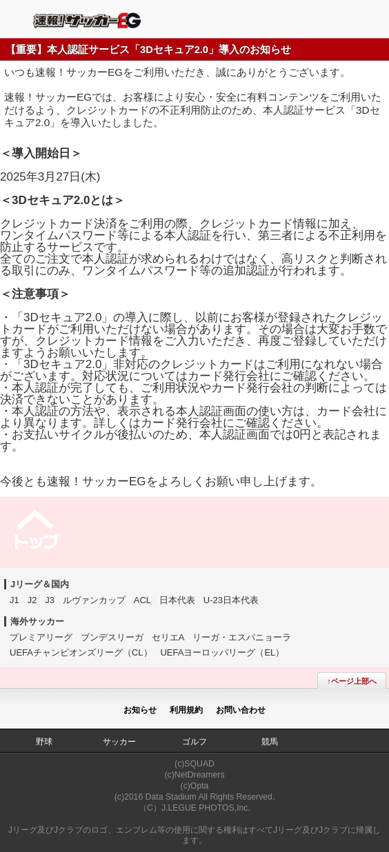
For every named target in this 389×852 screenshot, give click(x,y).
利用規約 (186, 710)
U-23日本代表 (231, 600)
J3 (49, 600)
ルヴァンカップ (94, 600)
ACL (142, 600)
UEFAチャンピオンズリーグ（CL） (81, 652)
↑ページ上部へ (351, 681)
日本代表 (177, 600)
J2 (32, 600)
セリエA (168, 637)
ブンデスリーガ (112, 637)
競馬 (269, 742)
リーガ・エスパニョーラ (241, 637)
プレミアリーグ (41, 637)
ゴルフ (194, 742)
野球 (44, 742)
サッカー (119, 742)
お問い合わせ (241, 710)
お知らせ (140, 710)
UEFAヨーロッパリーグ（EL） (222, 652)
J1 (14, 600)
